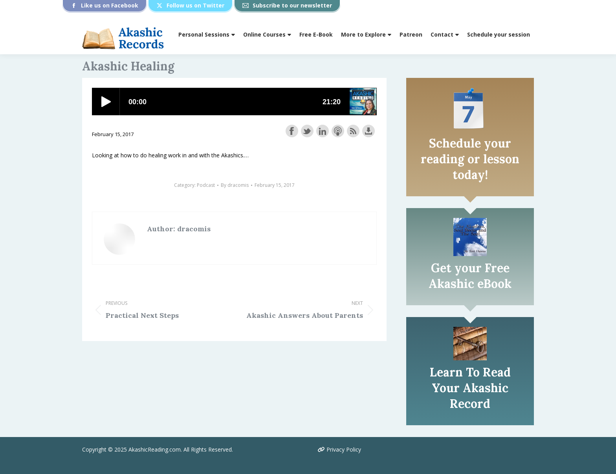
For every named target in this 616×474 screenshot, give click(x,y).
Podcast (206, 185)
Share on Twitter (307, 131)
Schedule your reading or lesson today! (470, 159)
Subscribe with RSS (353, 131)
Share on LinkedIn (322, 131)
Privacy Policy (339, 449)
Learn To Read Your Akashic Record (470, 388)
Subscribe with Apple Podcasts (338, 131)
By (235, 185)
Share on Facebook (292, 131)
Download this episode (368, 131)
